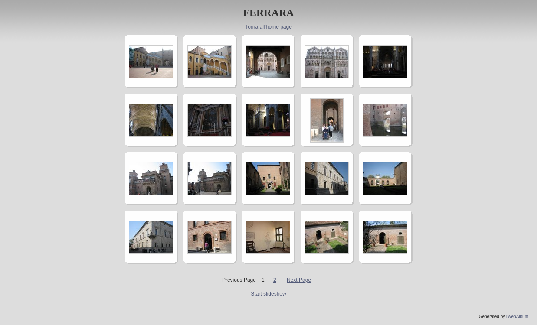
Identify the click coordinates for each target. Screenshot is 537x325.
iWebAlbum (517, 316)
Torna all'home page (268, 27)
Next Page (299, 280)
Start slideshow (268, 294)
